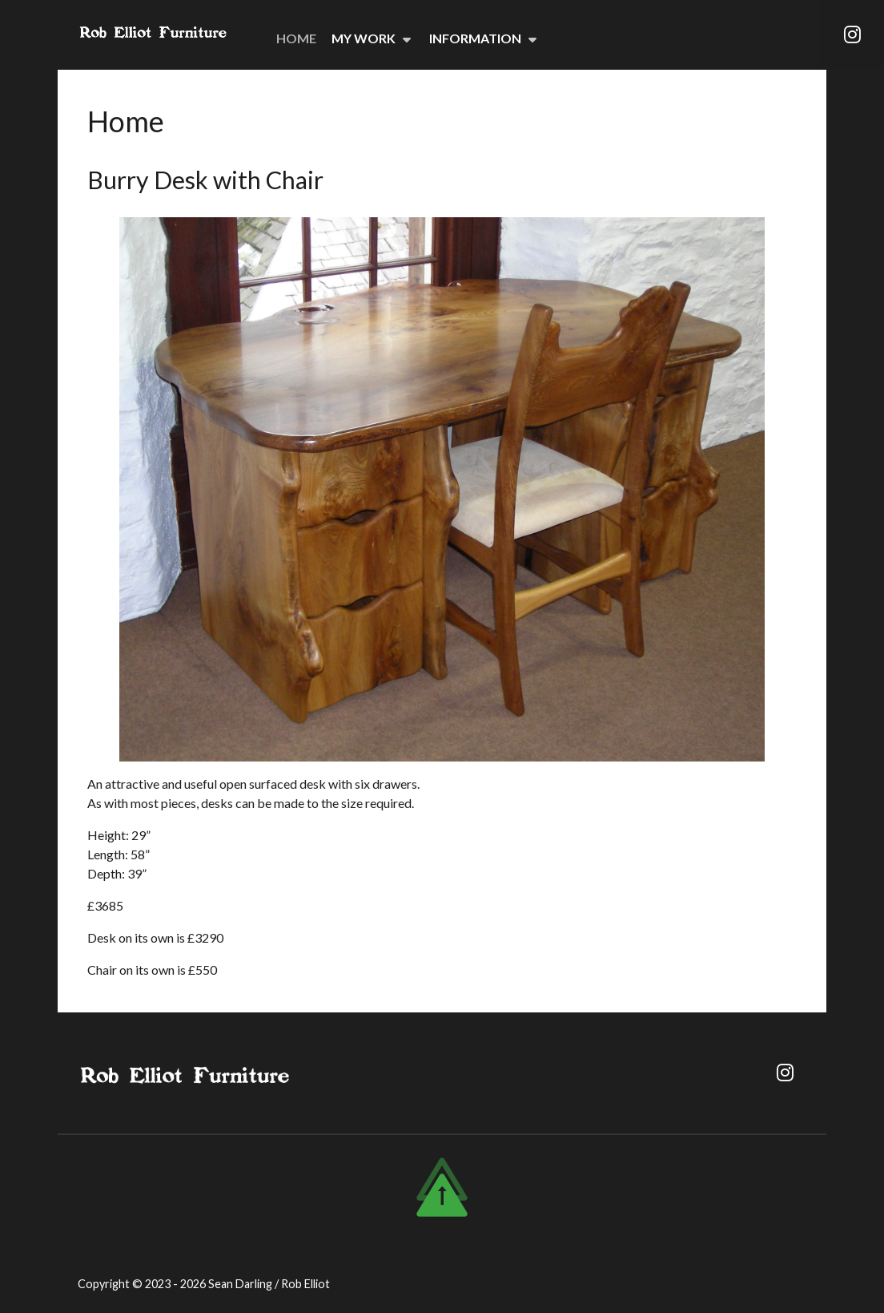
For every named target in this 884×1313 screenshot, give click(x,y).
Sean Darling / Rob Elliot (269, 1284)
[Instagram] (852, 34)
